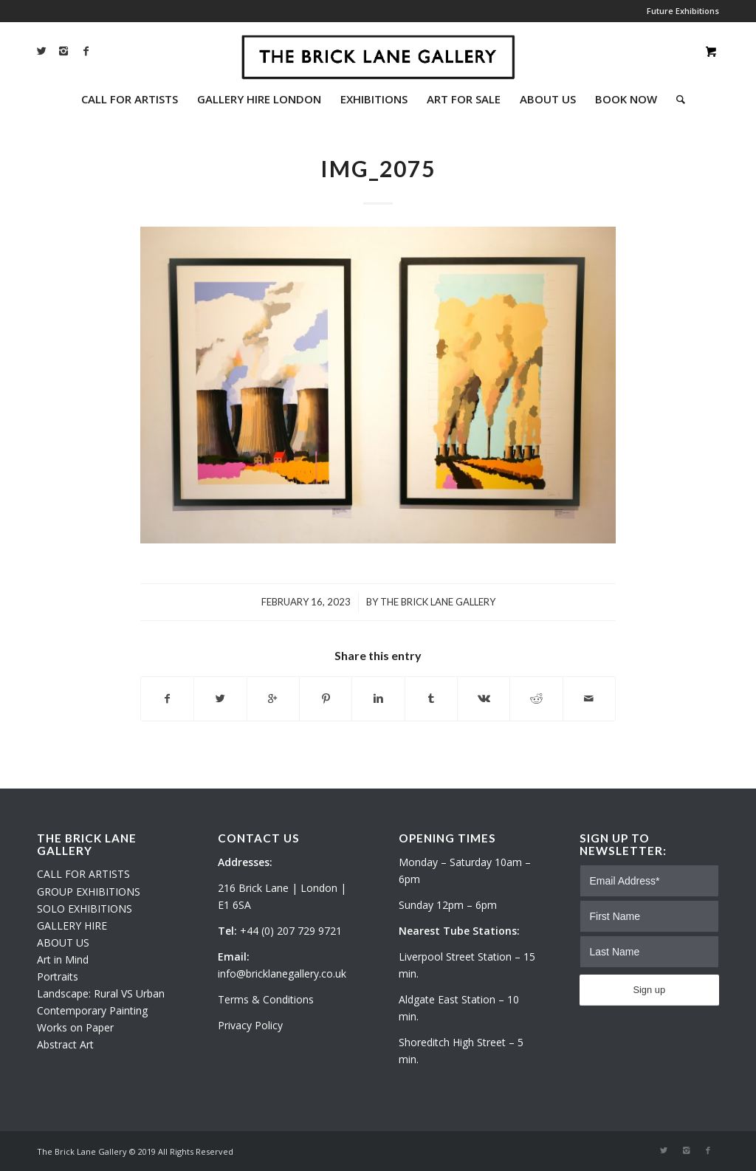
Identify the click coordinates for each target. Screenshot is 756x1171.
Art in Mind (63, 959)
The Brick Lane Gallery (437, 602)
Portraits (57, 976)
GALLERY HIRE (72, 925)
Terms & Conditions (266, 999)
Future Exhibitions (683, 10)
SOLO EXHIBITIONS (84, 909)
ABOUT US (63, 942)
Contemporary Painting (92, 1010)
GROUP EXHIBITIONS (88, 892)
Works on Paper (75, 1027)
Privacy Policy (250, 1025)
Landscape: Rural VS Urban (101, 993)
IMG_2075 (378, 168)
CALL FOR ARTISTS (83, 874)
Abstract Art (65, 1044)
